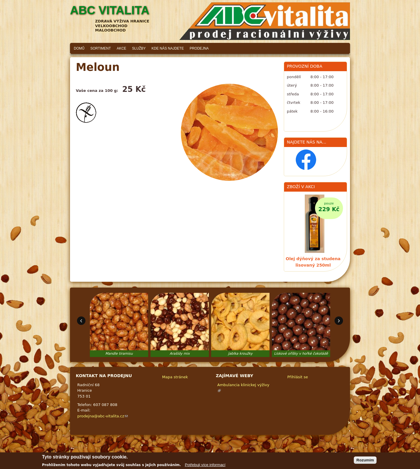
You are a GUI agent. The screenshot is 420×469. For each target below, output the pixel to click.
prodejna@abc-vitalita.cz (102, 416)
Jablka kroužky (240, 353)
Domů (79, 48)
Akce (121, 48)
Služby (139, 48)
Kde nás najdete (168, 48)
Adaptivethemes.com (231, 453)
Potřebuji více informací (205, 466)
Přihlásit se (297, 377)
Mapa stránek (175, 377)
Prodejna (199, 48)
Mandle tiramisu (119, 353)
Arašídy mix (180, 353)
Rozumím (365, 461)
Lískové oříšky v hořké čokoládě (301, 353)
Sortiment (100, 48)
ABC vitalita (109, 10)
